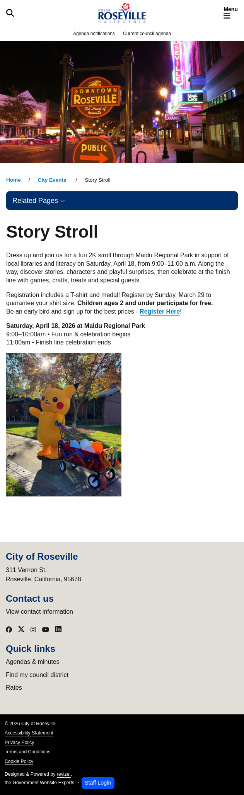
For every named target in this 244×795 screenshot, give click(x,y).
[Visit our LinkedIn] (58, 629)
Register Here (160, 311)
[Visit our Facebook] (9, 629)
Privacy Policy (19, 742)
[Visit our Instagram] (33, 629)
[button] (122, 200)
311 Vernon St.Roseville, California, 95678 (43, 574)
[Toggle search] (10, 13)
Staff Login (98, 783)
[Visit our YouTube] (45, 629)
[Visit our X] (21, 629)
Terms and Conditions (27, 751)
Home (13, 180)
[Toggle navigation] (230, 13)
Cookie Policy (19, 761)
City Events (53, 180)
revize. (64, 774)
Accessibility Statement (29, 733)
